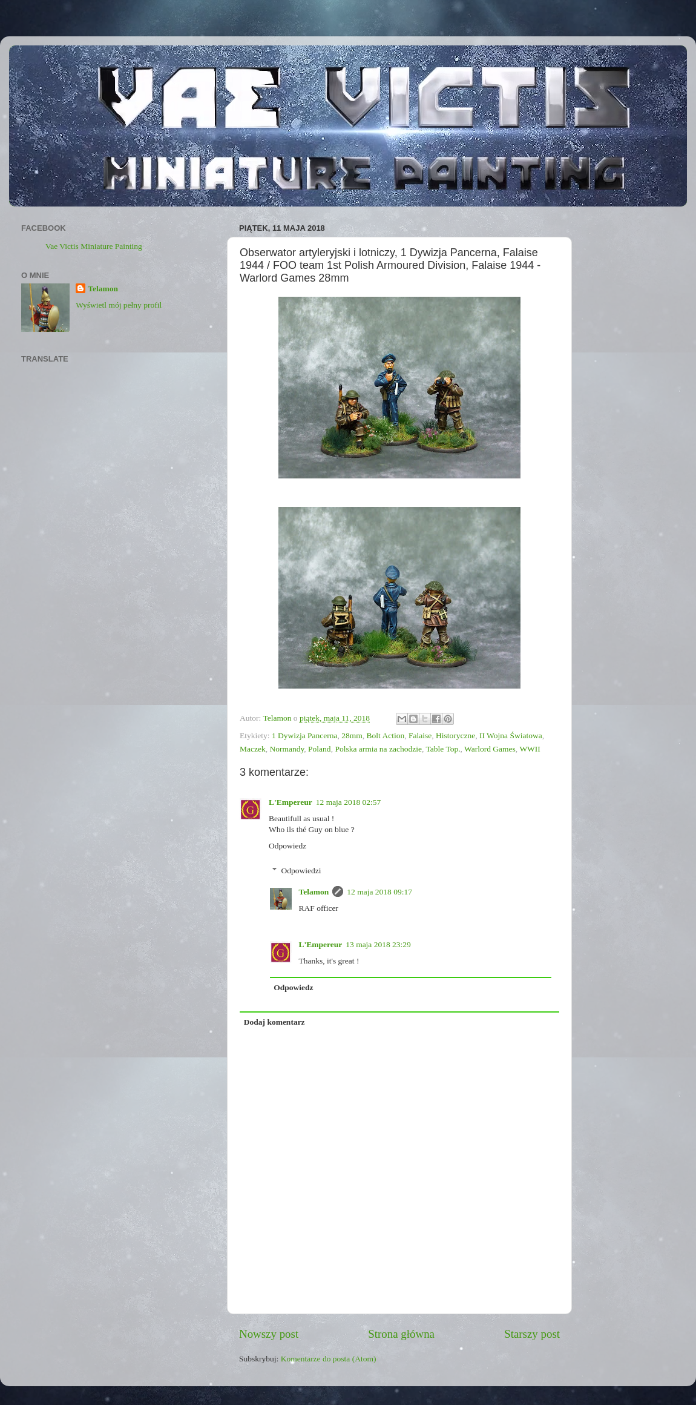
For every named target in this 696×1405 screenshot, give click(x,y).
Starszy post (532, 1333)
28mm (352, 735)
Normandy (286, 748)
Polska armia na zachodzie (378, 748)
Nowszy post (268, 1333)
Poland (319, 748)
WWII (529, 748)
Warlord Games (490, 748)
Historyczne (455, 735)
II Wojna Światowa (510, 735)
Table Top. (442, 748)
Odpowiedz (287, 845)
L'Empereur (290, 802)
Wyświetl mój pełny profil (119, 304)
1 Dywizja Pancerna (305, 735)
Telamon (314, 891)
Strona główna (401, 1333)
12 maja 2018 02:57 (348, 802)
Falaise (420, 735)
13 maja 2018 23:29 (378, 944)
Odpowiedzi (301, 870)
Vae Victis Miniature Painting (93, 246)
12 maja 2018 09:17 (379, 891)
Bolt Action (386, 735)
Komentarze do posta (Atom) (328, 1358)
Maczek (253, 748)
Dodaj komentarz (274, 1021)
